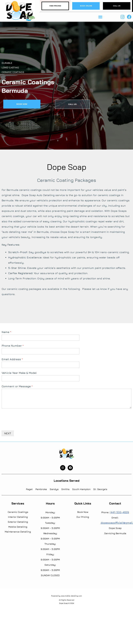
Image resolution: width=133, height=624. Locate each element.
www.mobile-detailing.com (71, 596)
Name (6, 332)
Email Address (12, 359)
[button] (100, 17)
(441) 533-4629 (119, 512)
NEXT (7, 433)
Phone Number (13, 345)
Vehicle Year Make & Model (19, 372)
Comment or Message (17, 386)
